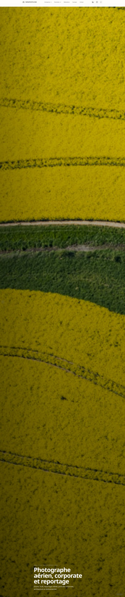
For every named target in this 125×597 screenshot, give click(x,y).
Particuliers (57, 2)
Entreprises (48, 2)
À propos (74, 2)
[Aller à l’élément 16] (61, 595)
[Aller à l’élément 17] (62, 595)
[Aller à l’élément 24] (71, 595)
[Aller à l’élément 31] (80, 595)
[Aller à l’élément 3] (44, 595)
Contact (81, 2)
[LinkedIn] (93, 2)
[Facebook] (101, 2)
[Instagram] (97, 2)
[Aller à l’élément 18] (63, 595)
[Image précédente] (3, 302)
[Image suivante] (122, 302)
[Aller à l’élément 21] (67, 595)
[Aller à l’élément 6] (48, 595)
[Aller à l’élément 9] (52, 595)
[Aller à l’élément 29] (77, 595)
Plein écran (120, 594)
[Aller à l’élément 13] (57, 595)
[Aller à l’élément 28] (76, 595)
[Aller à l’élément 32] (81, 595)
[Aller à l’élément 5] (47, 595)
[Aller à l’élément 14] (58, 595)
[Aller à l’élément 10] (53, 595)
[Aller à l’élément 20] (66, 595)
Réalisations (67, 2)
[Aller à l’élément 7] (49, 595)
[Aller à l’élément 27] (75, 595)
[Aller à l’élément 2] (43, 595)
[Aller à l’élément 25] (72, 595)
